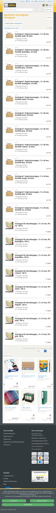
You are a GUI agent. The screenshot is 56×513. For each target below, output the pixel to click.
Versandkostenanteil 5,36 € (39, 441)
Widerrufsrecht (8, 436)
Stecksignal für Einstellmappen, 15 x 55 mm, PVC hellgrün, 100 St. (32, 303)
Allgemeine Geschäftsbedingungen (14, 442)
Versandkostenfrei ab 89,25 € (40, 443)
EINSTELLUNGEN (42, 501)
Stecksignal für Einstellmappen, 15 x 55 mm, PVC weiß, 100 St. (32, 319)
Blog (5, 484)
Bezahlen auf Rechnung (39, 438)
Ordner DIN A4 (26, 409)
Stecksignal (13, 23)
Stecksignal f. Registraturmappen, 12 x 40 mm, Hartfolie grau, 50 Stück (32, 130)
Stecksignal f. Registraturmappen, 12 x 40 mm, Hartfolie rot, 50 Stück (32, 209)
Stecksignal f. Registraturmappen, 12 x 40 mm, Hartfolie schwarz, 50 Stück (32, 145)
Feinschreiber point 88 (28, 376)
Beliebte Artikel (7, 356)
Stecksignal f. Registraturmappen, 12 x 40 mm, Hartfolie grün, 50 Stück (32, 66)
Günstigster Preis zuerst (12, 28)
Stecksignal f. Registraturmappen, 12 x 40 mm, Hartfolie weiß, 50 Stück (32, 35)
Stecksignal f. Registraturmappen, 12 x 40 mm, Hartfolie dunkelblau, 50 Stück (32, 51)
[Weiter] (51, 351)
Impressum (4, 509)
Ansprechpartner (9, 476)
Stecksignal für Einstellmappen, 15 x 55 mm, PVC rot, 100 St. (32, 224)
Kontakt (6, 478)
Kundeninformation (9, 433)
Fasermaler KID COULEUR (44, 378)
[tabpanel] (28, 389)
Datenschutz (12, 509)
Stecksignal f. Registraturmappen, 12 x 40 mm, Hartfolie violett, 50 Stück (32, 98)
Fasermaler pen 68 (10, 409)
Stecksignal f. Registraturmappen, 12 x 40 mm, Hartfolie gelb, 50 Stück (32, 193)
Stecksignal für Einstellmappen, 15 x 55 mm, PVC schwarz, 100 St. (32, 272)
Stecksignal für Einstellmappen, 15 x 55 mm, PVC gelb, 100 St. (32, 335)
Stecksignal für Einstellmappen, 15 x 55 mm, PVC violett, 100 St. (32, 288)
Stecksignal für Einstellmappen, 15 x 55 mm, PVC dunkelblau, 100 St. (32, 256)
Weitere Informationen (10, 481)
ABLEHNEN (14, 501)
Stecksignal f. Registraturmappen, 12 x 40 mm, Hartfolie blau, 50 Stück (32, 161)
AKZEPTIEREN (28, 504)
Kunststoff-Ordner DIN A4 (44, 409)
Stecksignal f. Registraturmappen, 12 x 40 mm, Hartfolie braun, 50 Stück (32, 114)
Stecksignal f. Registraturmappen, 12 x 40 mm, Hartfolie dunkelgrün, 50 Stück (32, 82)
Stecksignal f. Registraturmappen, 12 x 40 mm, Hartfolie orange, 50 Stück (32, 177)
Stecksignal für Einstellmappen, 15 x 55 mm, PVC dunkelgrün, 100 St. (32, 240)
